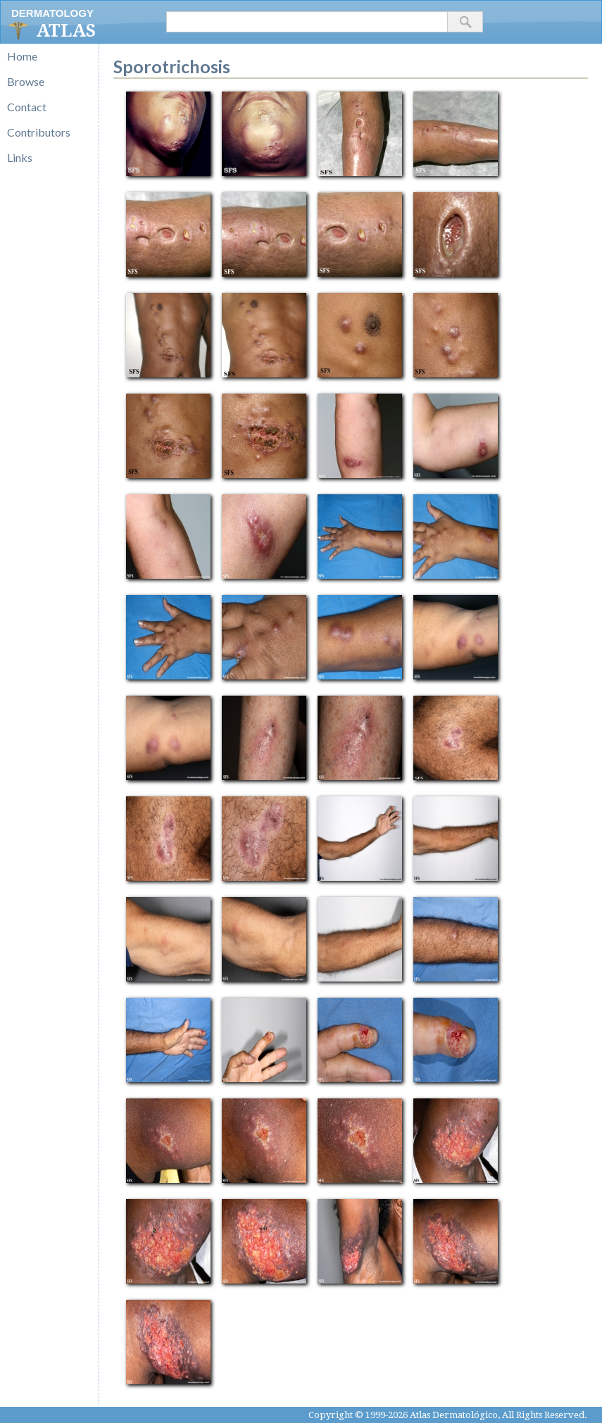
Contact (26, 106)
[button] (465, 21)
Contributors (38, 132)
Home (22, 56)
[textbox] (307, 21)
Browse (25, 81)
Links (19, 157)
